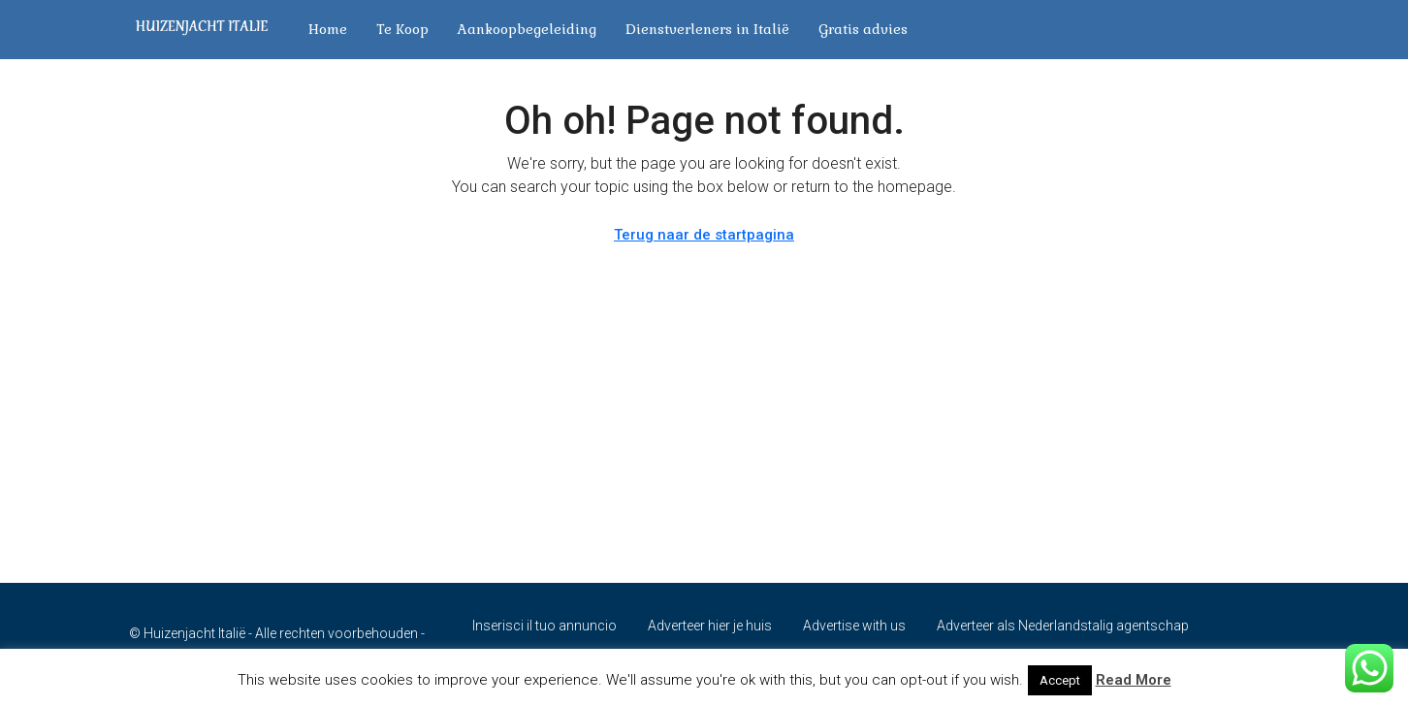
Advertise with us (854, 625)
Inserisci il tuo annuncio (544, 625)
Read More (1133, 680)
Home (327, 29)
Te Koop (402, 29)
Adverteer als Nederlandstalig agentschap (1063, 625)
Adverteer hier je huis (710, 625)
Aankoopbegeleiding (527, 29)
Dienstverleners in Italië (707, 29)
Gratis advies (863, 29)
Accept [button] (1060, 680)
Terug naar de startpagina (704, 234)
